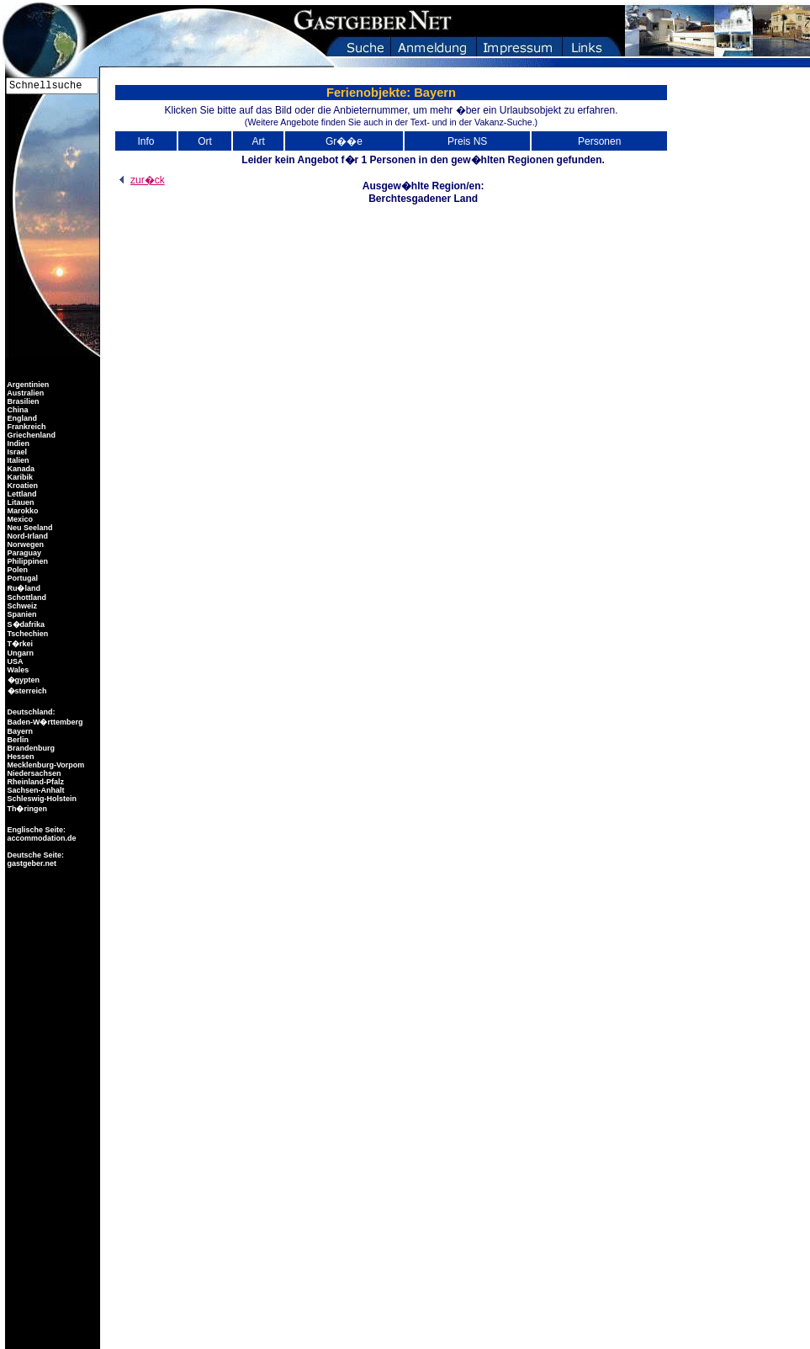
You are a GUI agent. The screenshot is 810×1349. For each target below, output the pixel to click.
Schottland (25, 597)
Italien (17, 460)
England (21, 418)
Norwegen (24, 544)
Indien (17, 443)
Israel (16, 452)
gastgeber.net (30, 863)
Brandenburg (30, 748)
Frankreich (25, 426)
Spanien (21, 614)
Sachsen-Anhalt (35, 790)
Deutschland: (32, 712)
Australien (24, 393)
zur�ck (139, 180)
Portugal (21, 578)
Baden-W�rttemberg (44, 722)
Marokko (22, 511)
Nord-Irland (26, 536)
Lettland (21, 494)
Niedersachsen (33, 773)
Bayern (19, 731)
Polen (16, 570)
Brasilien (22, 401)
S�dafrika (25, 624)
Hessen (19, 756)
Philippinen (26, 561)
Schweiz (21, 606)
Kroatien (21, 485)
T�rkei (19, 644)
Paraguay (23, 553)
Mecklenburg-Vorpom (44, 765)
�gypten (22, 680)
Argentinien (27, 384)
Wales (17, 670)
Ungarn (19, 653)
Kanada (19, 469)
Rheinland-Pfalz (34, 782)
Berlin (17, 740)
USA (14, 661)
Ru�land (22, 588)
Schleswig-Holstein (41, 798)
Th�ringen (26, 809)
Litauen (19, 502)
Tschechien (26, 633)
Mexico (19, 519)
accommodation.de (41, 838)
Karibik (19, 477)
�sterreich (26, 691)
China (17, 410)
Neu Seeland (29, 527)
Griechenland (30, 435)
